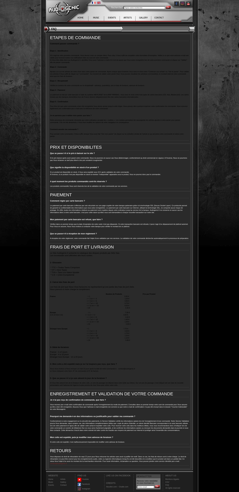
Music (50, 482)
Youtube (83, 479)
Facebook (84, 484)
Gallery (63, 482)
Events (51, 485)
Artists (62, 479)
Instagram (84, 488)
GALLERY (143, 17)
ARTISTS (128, 17)
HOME (80, 17)
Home (50, 479)
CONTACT (159, 17)
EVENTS (112, 17)
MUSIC (96, 17)
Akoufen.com (111, 487)
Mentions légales (172, 479)
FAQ (167, 485)
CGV (167, 482)
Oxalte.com (123, 487)
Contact (63, 485)
